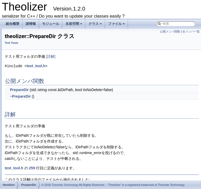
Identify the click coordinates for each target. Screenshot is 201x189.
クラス (95, 25)
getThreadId (25, 160)
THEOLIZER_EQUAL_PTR (36, 120)
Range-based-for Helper (30, 73)
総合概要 (12, 24)
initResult (23, 172)
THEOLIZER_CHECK (32, 96)
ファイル (117, 25)
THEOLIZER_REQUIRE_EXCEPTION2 (44, 137)
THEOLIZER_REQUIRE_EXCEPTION (44, 131)
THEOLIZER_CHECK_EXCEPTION (42, 102)
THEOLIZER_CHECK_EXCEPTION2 (43, 108)
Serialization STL (25, 62)
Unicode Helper (24, 68)
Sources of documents (28, 50)
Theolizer (11, 33)
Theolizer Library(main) (29, 56)
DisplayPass (26, 148)
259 (97, 175)
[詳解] (116, 64)
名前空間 (74, 25)
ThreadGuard (26, 91)
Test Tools (20, 79)
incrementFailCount (30, 166)
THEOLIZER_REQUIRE (34, 125)
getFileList (24, 154)
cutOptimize (25, 143)
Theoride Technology (65, 184)
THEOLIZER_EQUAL (32, 114)
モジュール (50, 24)
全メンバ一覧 (191, 31)
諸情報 (31, 24)
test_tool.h (101, 73)
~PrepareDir (85, 103)
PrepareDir (24, 85)
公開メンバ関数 (170, 31)
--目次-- (14, 39)
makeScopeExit (28, 177)
